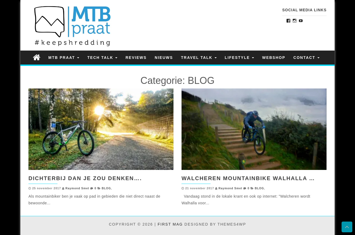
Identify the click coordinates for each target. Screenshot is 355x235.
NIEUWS (164, 57)
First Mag (170, 224)
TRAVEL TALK (199, 57)
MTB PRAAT (63, 57)
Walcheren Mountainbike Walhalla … (248, 178)
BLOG (106, 188)
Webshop (273, 57)
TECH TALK (102, 57)
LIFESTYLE (239, 57)
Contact (307, 57)
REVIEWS (136, 57)
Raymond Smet (77, 188)
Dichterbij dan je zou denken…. (85, 178)
